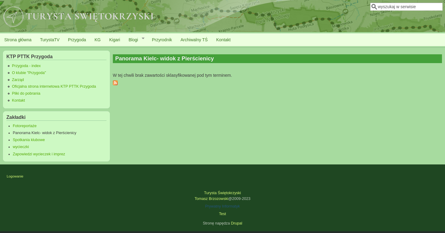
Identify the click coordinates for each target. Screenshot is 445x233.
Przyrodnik (162, 39)
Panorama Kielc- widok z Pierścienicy (44, 133)
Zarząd (18, 80)
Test (222, 214)
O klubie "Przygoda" (29, 73)
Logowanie (15, 176)
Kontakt (223, 39)
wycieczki (21, 147)
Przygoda (77, 39)
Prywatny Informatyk (222, 206)
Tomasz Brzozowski (211, 199)
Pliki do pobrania (26, 93)
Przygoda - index (26, 66)
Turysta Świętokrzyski (222, 193)
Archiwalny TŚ (194, 39)
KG (98, 39)
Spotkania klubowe (29, 140)
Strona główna (18, 39)
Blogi (134, 39)
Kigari (114, 39)
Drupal (236, 223)
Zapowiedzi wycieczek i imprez (39, 154)
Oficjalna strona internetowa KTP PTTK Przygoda (54, 86)
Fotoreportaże (25, 126)
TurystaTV (50, 39)
